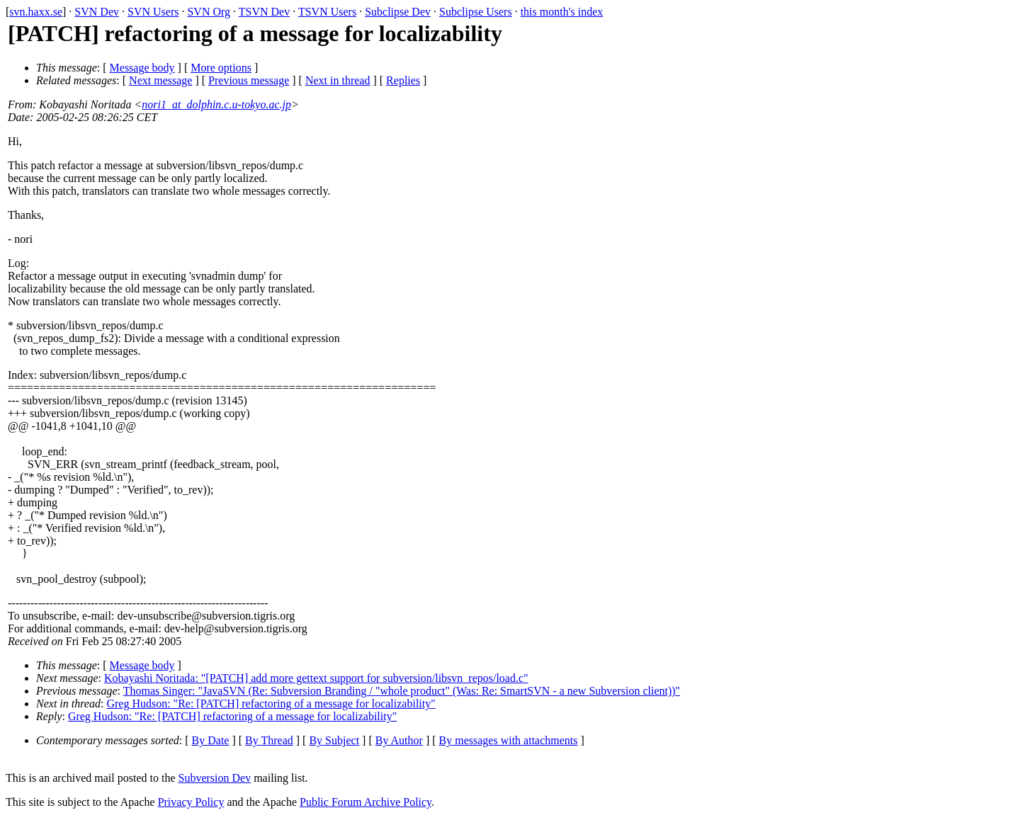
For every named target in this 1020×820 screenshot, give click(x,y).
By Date (211, 740)
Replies (403, 80)
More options (221, 68)
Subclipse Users (475, 12)
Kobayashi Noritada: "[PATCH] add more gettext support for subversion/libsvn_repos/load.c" (316, 678)
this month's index (562, 12)
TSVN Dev (264, 12)
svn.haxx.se (35, 12)
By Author (399, 740)
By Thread (269, 740)
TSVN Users (327, 12)
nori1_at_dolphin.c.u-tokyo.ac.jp (216, 104)
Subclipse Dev (398, 12)
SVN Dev (96, 12)
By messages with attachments (508, 740)
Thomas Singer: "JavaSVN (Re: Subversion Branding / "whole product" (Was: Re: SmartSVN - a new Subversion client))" (402, 691)
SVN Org (208, 12)
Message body (142, 68)
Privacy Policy (191, 802)
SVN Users (153, 12)
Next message (160, 80)
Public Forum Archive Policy (365, 802)
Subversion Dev (214, 778)
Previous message (248, 80)
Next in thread (337, 80)
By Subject (334, 740)
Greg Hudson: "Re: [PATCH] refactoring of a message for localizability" (270, 703)
